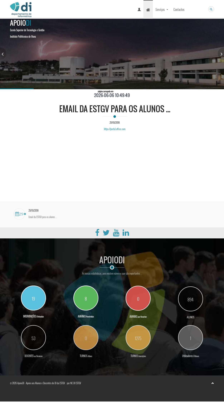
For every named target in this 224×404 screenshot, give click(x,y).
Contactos (178, 9)
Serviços (162, 10)
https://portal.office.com (114, 129)
